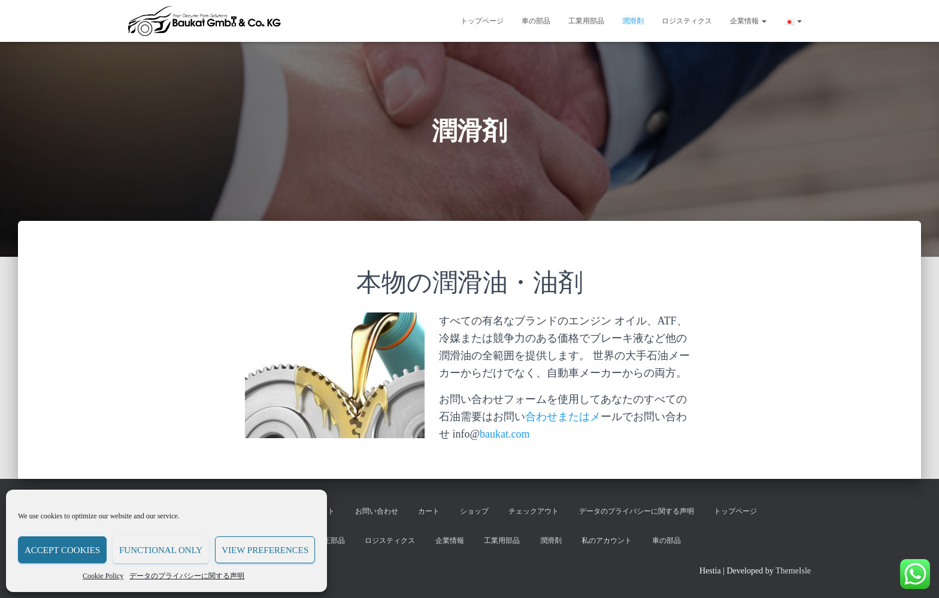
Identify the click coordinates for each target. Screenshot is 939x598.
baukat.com (504, 434)
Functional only (160, 550)
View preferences (265, 550)
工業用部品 (586, 21)
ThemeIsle (793, 570)
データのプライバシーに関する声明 (186, 576)
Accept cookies (62, 550)
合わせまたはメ (563, 417)
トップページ (482, 21)
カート (429, 511)
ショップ (474, 511)
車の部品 (536, 21)
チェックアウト (533, 511)
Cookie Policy (103, 576)
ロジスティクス (687, 21)
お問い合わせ (376, 511)
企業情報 (748, 21)
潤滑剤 (633, 21)
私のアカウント (606, 540)
